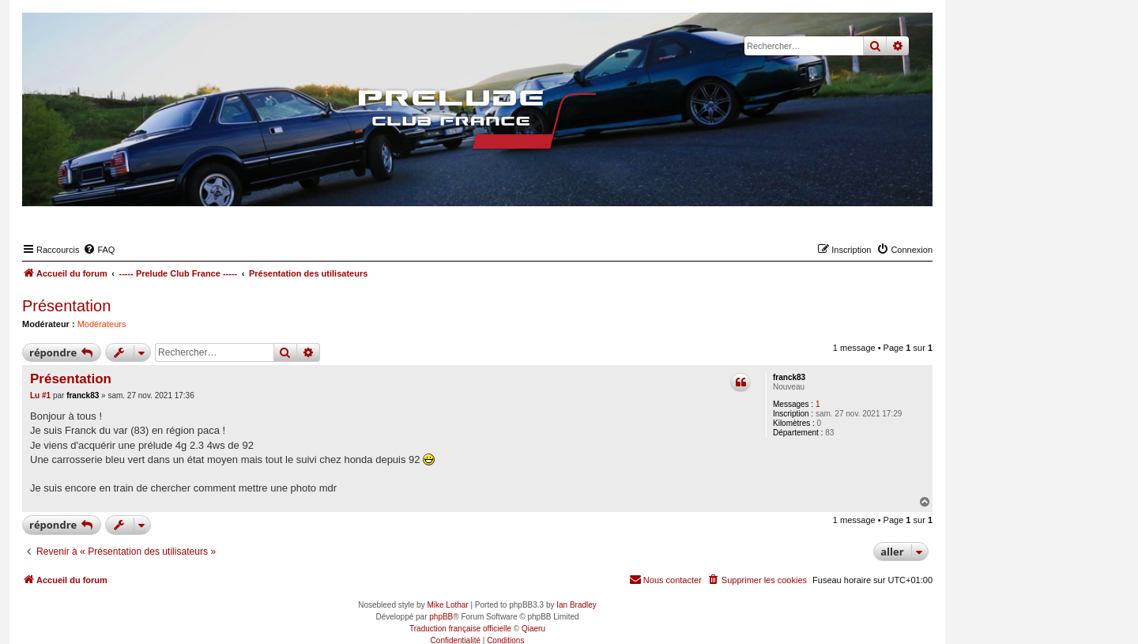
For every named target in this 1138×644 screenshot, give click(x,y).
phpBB (441, 616)
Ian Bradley (576, 605)
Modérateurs (101, 324)
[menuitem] (99, 249)
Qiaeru (533, 628)
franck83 (789, 377)
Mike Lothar (447, 605)
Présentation (66, 305)
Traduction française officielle (460, 628)
